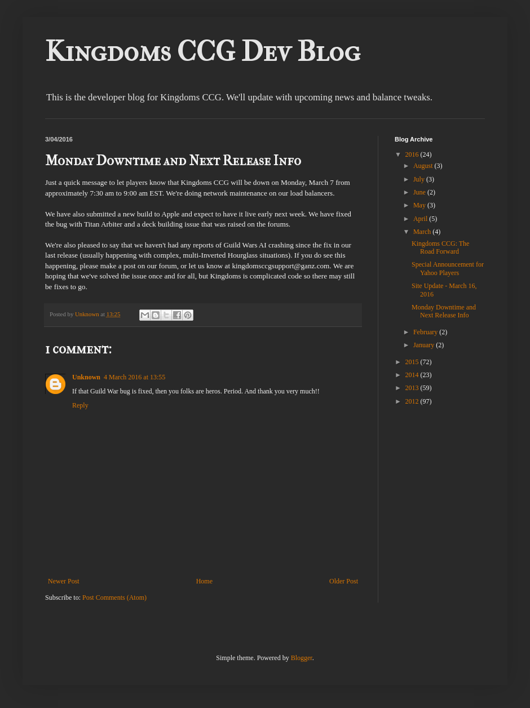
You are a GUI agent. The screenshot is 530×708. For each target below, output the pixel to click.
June (420, 192)
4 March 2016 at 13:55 (134, 377)
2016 (413, 154)
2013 (413, 388)
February (426, 332)
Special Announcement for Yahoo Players (448, 268)
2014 (413, 375)
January (424, 345)
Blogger (301, 658)
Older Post (343, 581)
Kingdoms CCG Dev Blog (202, 51)
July (419, 179)
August (424, 166)
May (420, 205)
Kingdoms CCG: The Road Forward (440, 247)
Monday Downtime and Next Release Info (444, 311)
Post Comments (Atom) (114, 597)
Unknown (86, 377)
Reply (80, 405)
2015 (413, 362)
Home (204, 581)
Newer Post (64, 581)
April (421, 219)
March (422, 232)
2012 (413, 401)
